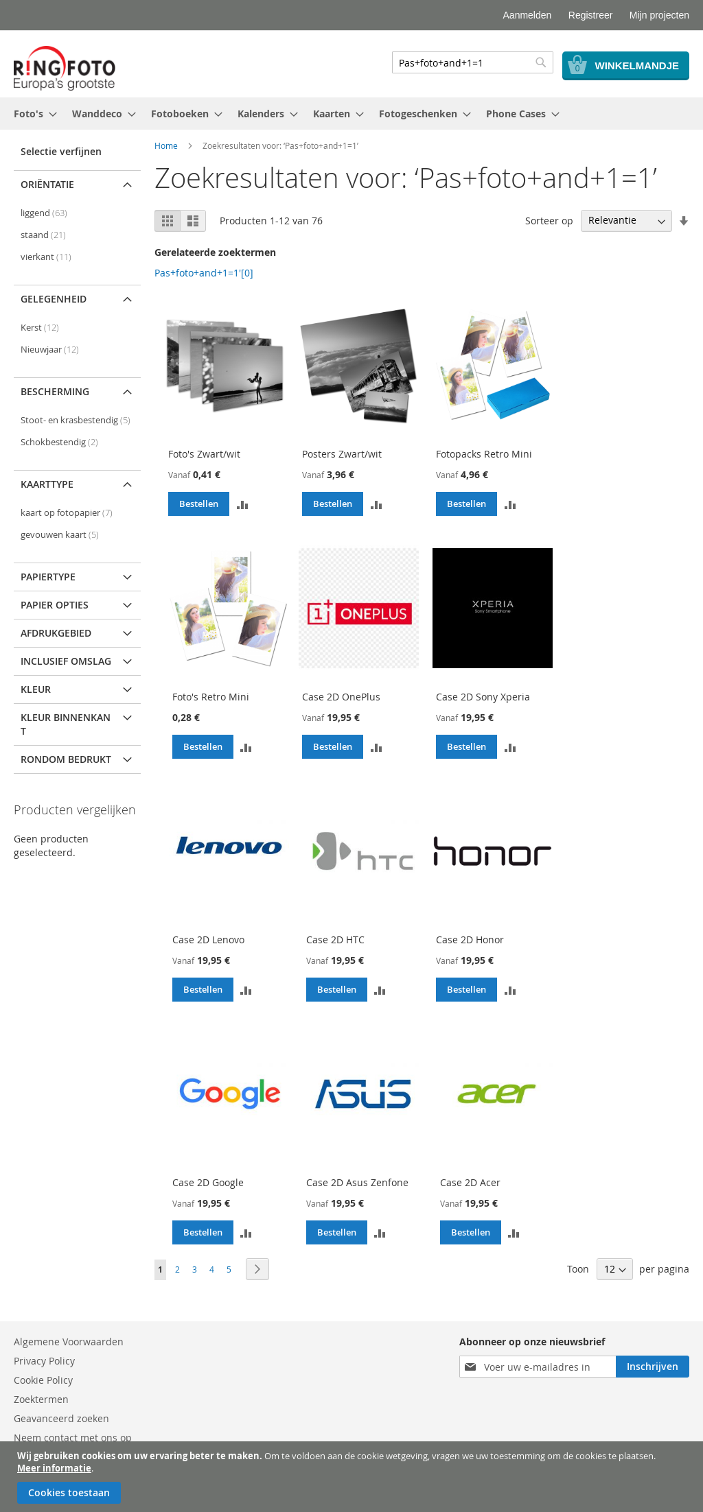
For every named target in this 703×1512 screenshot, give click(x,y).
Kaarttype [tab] (47, 484)
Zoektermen (41, 1399)
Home (166, 145)
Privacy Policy (44, 1360)
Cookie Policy (43, 1379)
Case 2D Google (208, 1182)
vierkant (46, 257)
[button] (242, 503)
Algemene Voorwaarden (69, 1341)
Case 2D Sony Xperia (483, 696)
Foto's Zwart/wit (204, 453)
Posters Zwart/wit (342, 453)
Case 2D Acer (470, 1182)
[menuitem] (31, 113)
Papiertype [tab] (48, 576)
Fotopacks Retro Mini (484, 453)
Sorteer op (549, 219)
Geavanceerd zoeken (61, 1418)
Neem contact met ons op (73, 1437)
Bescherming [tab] (55, 391)
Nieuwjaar (50, 349)
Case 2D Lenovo (208, 939)
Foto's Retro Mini (210, 696)
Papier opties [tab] (55, 604)
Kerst (40, 327)
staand (43, 235)
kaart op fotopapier (67, 513)
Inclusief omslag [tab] (66, 661)
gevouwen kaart (60, 535)
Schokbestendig (59, 442)
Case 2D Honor (470, 939)
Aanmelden (527, 15)
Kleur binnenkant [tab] (66, 724)
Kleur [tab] (36, 689)
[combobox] (472, 62)
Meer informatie (54, 1468)
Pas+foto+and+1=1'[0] (203, 272)
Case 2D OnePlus (341, 696)
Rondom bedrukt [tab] (66, 759)
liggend (44, 213)
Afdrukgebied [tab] (56, 632)
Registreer (590, 15)
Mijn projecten (659, 15)
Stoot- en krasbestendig (75, 420)
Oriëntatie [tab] (47, 184)
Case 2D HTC (335, 939)
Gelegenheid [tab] (54, 298)
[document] (353, 1477)
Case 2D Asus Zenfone (357, 1182)
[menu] (351, 113)
